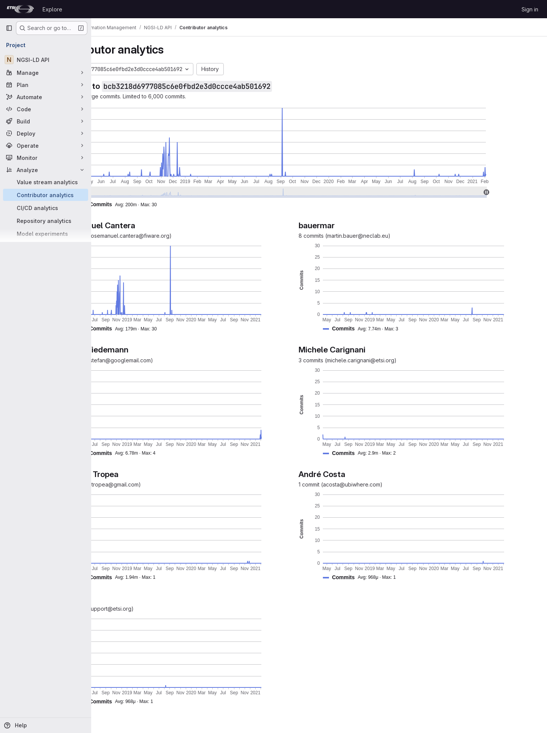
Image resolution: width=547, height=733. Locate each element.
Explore (52, 9)
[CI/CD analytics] (45, 208)
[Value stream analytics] (45, 182)
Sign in (530, 9)
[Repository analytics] (45, 221)
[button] (166, 205)
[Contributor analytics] (45, 195)
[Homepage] (20, 9)
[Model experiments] (45, 233)
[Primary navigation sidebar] (9, 28)
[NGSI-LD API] (45, 60)
